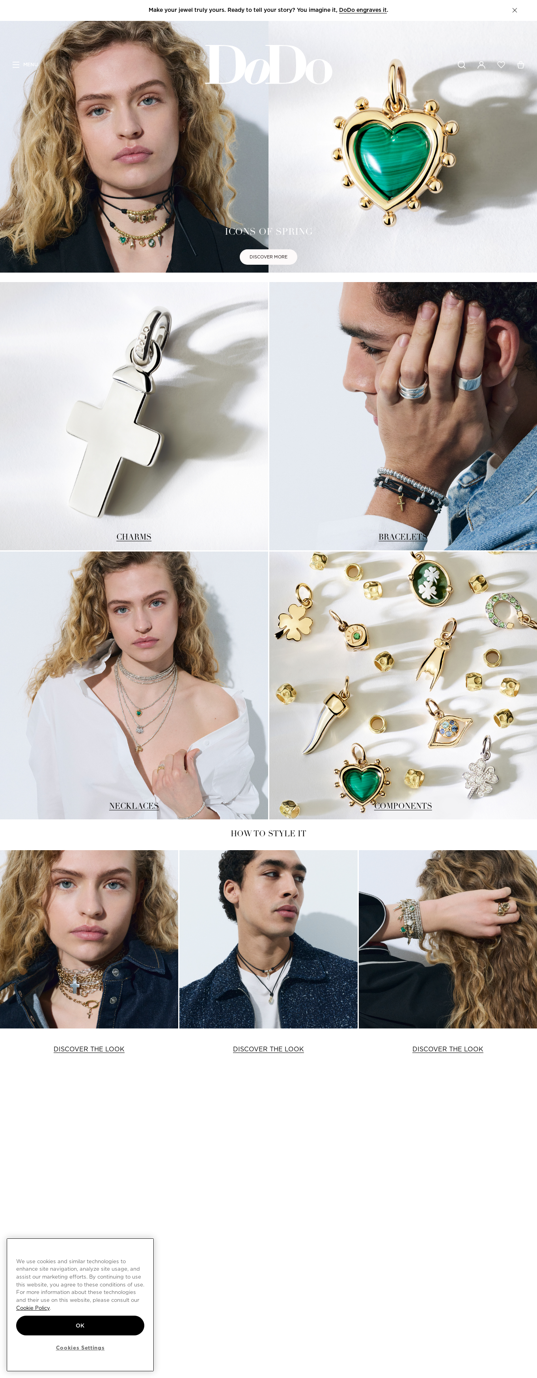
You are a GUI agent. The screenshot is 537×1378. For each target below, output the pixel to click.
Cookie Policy (33, 1308)
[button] (514, 10)
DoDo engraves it (363, 10)
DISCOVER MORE (268, 257)
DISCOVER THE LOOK (89, 1049)
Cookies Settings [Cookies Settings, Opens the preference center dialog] (80, 1347)
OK (80, 1325)
